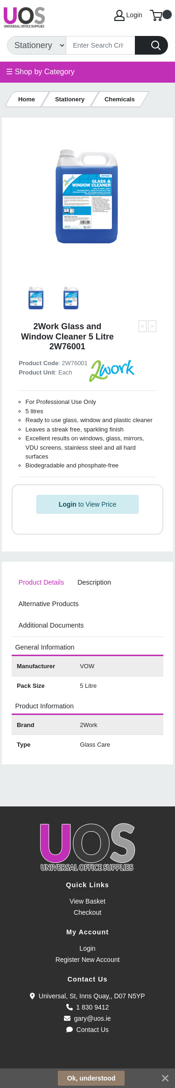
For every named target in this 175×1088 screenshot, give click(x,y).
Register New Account (88, 959)
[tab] (41, 582)
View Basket (87, 901)
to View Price (87, 504)
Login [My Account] (128, 15)
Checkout (87, 912)
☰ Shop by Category (40, 72)
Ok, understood (91, 1078)
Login (87, 948)
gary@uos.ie (87, 1018)
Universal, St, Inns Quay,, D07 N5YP (87, 996)
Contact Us (87, 1029)
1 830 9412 (87, 1007)
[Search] (100, 45)
